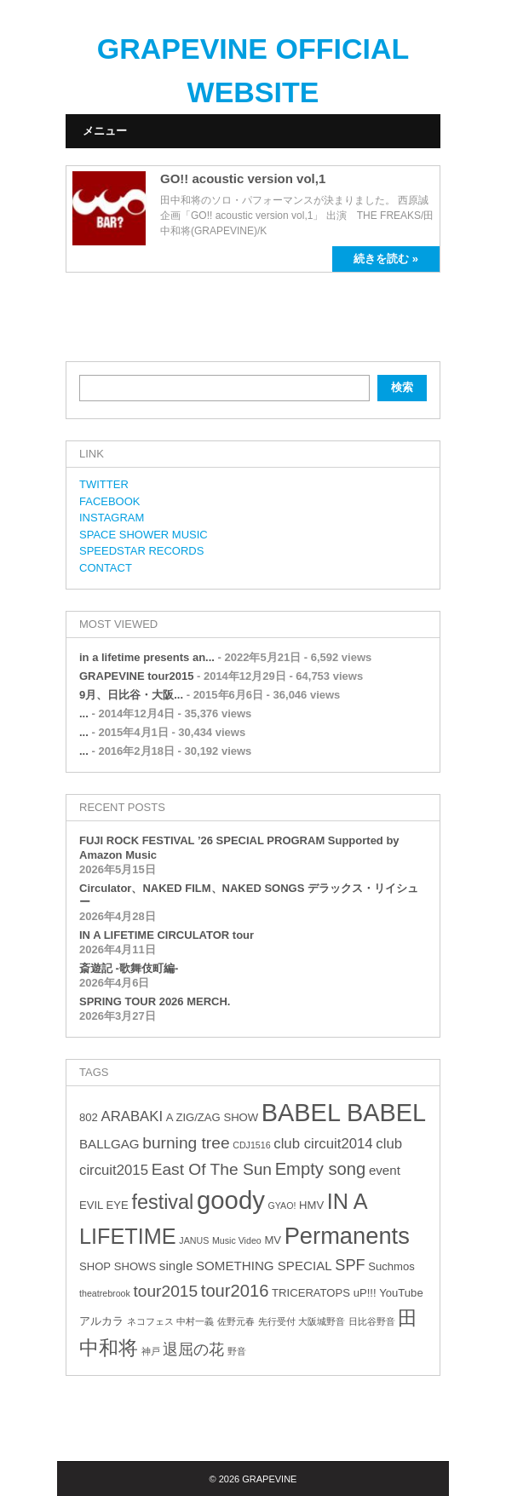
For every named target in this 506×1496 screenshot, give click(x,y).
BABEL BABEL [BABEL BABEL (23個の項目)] (344, 1112)
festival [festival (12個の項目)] (162, 1202)
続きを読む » (386, 258)
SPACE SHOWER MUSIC (143, 534)
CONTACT (105, 567)
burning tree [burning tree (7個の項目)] (185, 1143)
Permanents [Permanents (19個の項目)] (347, 1236)
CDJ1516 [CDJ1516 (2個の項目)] (251, 1145)
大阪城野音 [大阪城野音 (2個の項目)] (321, 1321)
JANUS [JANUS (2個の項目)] (194, 1240)
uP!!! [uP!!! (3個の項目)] (365, 1292)
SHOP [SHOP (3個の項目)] (95, 1266)
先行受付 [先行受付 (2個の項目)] (277, 1321)
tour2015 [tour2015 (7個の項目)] (165, 1291)
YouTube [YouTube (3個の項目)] (401, 1292)
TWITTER (104, 484)
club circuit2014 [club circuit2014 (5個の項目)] (322, 1144)
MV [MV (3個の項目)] (272, 1240)
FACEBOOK (110, 501)
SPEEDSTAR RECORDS (141, 550)
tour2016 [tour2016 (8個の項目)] (235, 1290)
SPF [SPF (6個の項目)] (350, 1265)
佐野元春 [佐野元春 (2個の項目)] (236, 1321)
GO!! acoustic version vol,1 (242, 178)
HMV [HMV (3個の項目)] (311, 1205)
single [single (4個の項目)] (176, 1265)
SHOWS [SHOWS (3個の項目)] (135, 1266)
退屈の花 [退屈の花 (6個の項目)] (193, 1349)
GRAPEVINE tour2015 (136, 676)
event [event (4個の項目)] (384, 1170)
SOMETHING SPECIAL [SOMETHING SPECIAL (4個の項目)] (264, 1265)
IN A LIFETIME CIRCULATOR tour (166, 935)
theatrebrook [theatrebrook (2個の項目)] (104, 1293)
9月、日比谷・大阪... (131, 694)
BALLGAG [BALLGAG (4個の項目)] (109, 1143)
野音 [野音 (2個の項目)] (236, 1351)
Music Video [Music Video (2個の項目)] (237, 1240)
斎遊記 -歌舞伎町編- (128, 968)
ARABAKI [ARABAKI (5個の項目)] (132, 1116)
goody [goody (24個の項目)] (231, 1200)
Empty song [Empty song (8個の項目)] (320, 1168)
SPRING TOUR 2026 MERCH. (154, 1001)
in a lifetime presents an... (147, 657)
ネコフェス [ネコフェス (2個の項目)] (150, 1321)
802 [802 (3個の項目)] (88, 1117)
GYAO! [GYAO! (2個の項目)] (282, 1205)
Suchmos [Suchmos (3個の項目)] (391, 1266)
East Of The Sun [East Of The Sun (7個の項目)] (212, 1169)
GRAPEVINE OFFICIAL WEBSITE (253, 70)
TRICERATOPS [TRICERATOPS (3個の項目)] (311, 1292)
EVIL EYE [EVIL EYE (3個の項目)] (104, 1205)
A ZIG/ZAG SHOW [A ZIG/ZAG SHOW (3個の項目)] (212, 1117)
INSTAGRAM (111, 517)
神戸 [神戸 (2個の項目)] (150, 1351)
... (84, 713)
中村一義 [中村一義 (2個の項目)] (195, 1321)
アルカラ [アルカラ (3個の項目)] (101, 1321)
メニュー (105, 130)
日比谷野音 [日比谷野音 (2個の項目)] (371, 1321)
